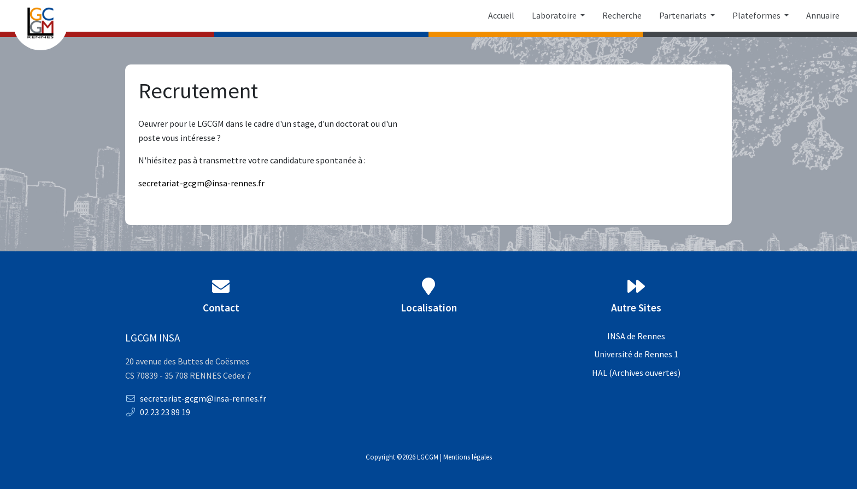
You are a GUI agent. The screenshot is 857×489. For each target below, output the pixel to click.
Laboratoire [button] (555, 15)
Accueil (501, 15)
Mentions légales (467, 456)
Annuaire (823, 15)
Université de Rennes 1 (636, 354)
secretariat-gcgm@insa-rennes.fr (195, 398)
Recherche (622, 15)
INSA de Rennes (636, 336)
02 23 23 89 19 (157, 411)
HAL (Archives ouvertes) (636, 372)
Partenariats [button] (683, 15)
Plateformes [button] (757, 15)
